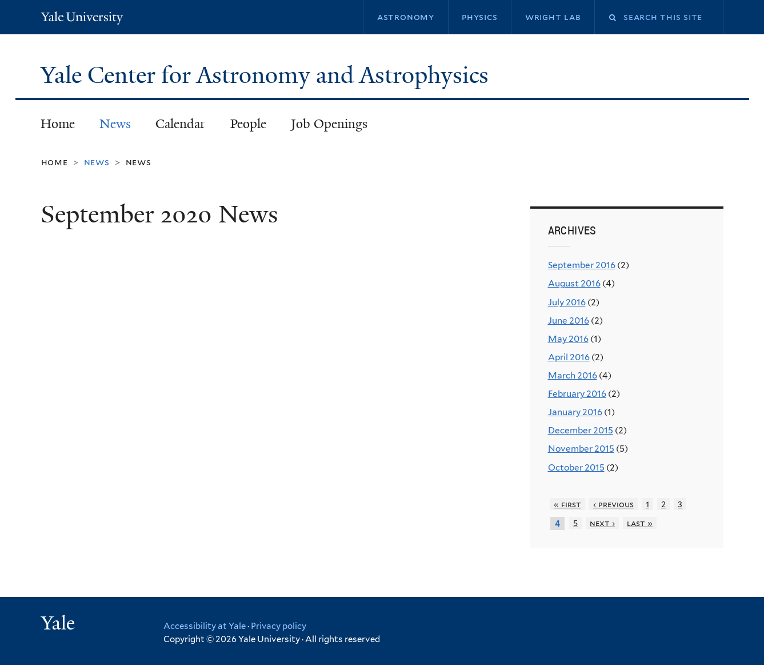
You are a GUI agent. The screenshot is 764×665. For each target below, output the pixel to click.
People (248, 124)
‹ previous (613, 504)
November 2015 (581, 448)
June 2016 (568, 320)
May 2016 (568, 338)
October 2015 (576, 467)
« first (567, 504)
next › (602, 523)
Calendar (180, 124)
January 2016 (575, 412)
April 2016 (569, 357)
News (115, 124)
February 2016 (577, 393)
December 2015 (580, 430)
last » (640, 523)
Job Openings (329, 124)
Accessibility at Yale (204, 626)
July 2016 (567, 302)
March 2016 (572, 375)
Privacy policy (278, 626)
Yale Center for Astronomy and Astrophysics (267, 74)
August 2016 (574, 283)
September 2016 (581, 265)
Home (58, 124)
